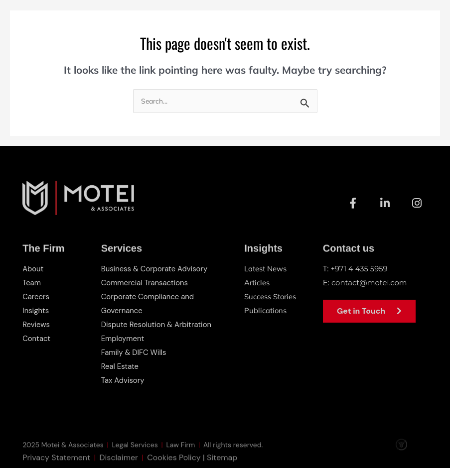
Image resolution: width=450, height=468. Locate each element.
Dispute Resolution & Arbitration (157, 325)
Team (31, 283)
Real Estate (120, 366)
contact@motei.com (369, 282)
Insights (35, 311)
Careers (35, 297)
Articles (257, 282)
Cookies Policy (174, 461)
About (33, 269)
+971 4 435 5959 (359, 268)
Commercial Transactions (145, 283)
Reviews (36, 325)
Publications (265, 310)
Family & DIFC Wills (134, 352)
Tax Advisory (123, 380)
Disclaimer (119, 461)
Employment (123, 339)
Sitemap (222, 461)
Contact (36, 339)
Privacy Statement (56, 461)
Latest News (265, 268)
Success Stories (270, 296)
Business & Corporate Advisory (155, 269)
